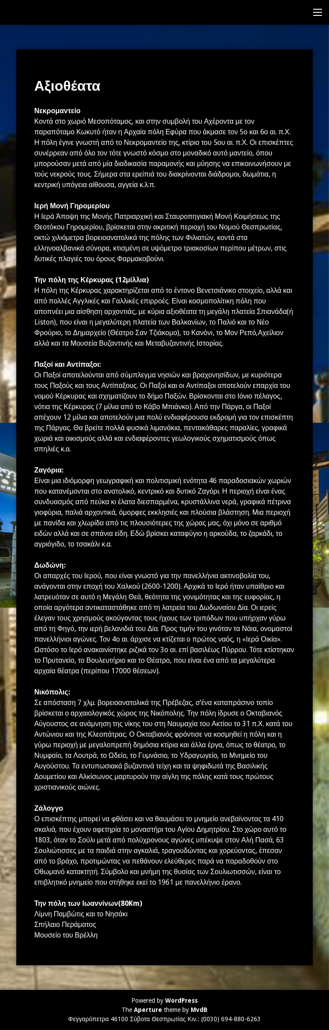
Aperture (148, 1009)
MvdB (199, 1009)
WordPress (181, 1000)
